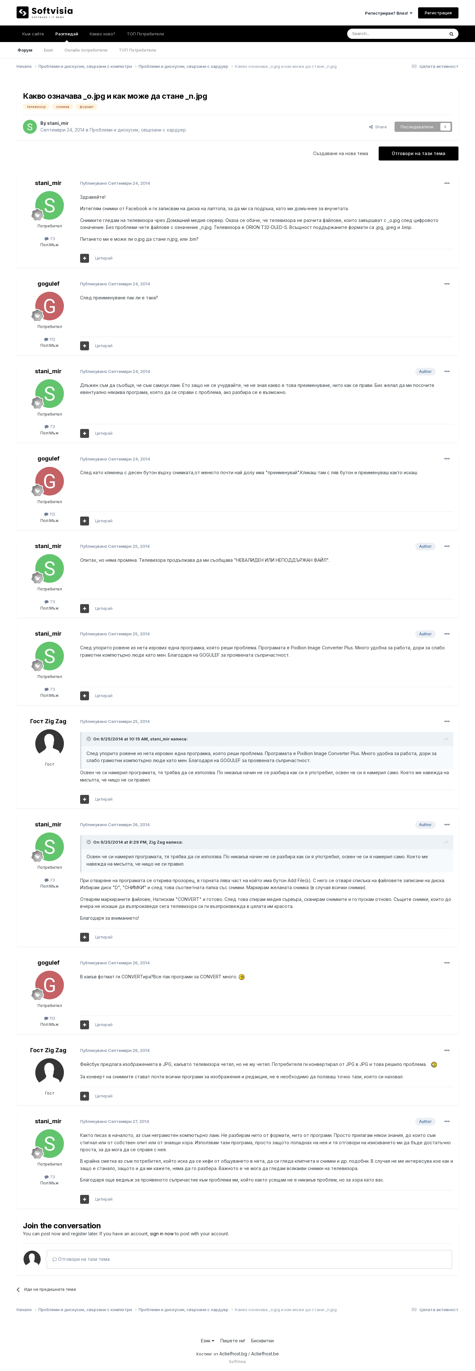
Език (207, 1340)
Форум (24, 50)
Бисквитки (262, 1340)
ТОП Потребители (137, 50)
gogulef (48, 283)
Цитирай (104, 258)
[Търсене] (379, 34)
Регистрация (438, 12)
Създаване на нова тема (340, 153)
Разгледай (66, 36)
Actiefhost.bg (233, 1353)
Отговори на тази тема (418, 153)
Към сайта (33, 33)
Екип (48, 50)
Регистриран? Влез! (388, 13)
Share (378, 126)
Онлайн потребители (86, 50)
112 (49, 339)
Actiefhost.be (265, 1353)
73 (50, 238)
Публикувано (115, 183)
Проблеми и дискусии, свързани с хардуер (138, 129)
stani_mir (58, 123)
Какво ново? (102, 33)
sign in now (162, 1233)
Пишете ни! (232, 1340)
